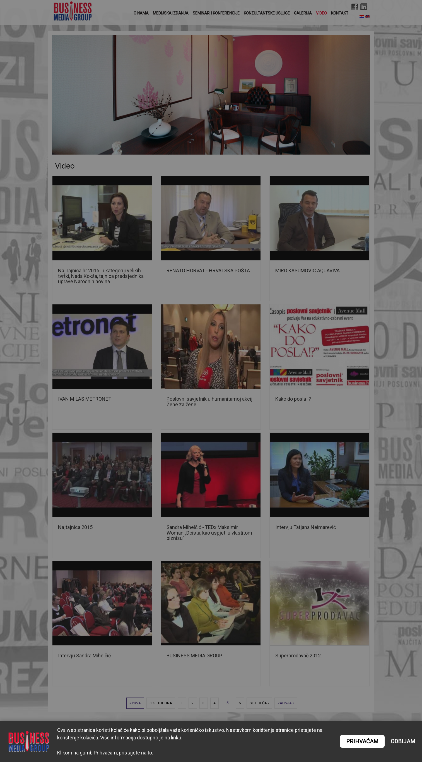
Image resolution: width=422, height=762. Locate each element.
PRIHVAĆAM (362, 741)
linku (176, 738)
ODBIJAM (403, 741)
